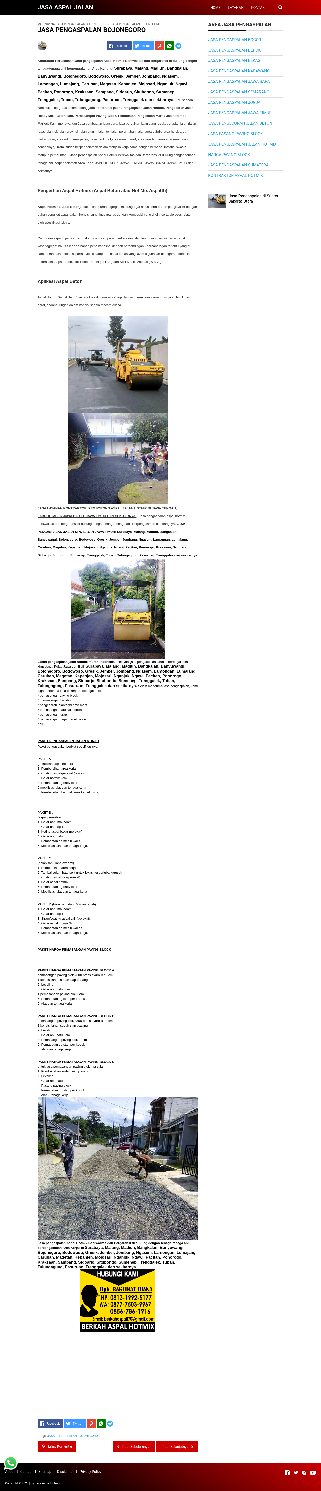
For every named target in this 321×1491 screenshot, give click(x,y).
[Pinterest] (159, 45)
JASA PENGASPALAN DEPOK (234, 50)
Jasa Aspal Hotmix (47, 1483)
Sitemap (44, 1472)
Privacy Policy (90, 1472)
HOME (215, 8)
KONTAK (258, 8)
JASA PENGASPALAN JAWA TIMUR (240, 112)
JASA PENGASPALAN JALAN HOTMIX (242, 144)
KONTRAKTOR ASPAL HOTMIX (235, 175)
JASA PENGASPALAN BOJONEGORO (72, 1436)
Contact (26, 1472)
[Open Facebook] (287, 1473)
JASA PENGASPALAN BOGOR (234, 39)
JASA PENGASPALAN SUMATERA (238, 165)
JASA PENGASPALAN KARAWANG (239, 71)
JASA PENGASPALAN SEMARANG (238, 92)
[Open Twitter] (296, 1473)
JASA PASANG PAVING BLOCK (235, 133)
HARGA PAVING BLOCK (229, 154)
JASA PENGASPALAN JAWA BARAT (240, 81)
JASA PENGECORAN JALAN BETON (240, 123)
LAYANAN (236, 8)
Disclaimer (65, 1472)
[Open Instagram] (304, 1473)
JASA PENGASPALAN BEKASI (234, 60)
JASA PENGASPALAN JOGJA (234, 102)
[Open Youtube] (313, 1473)
